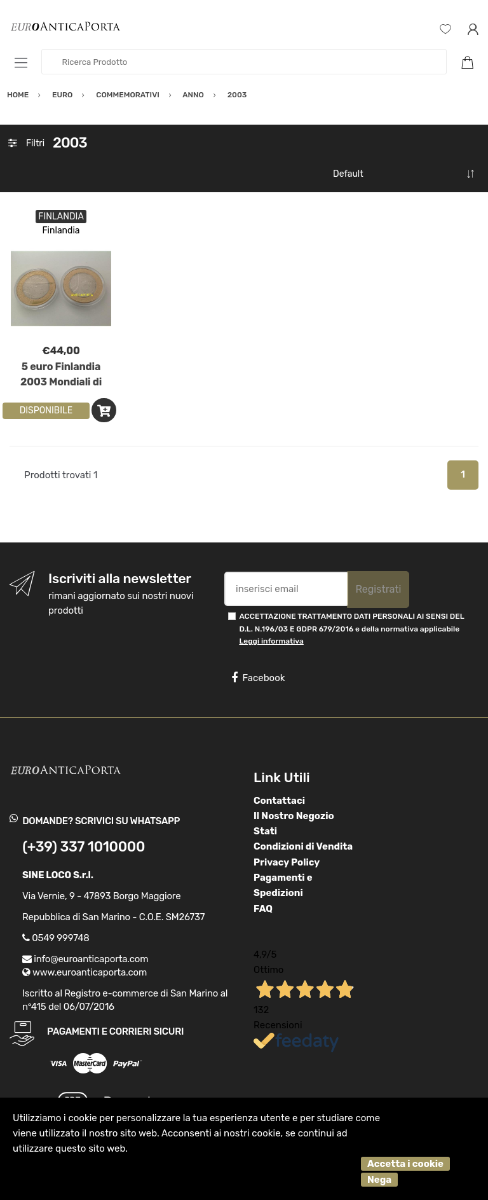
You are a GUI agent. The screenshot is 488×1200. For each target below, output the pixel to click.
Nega (379, 1179)
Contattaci (279, 800)
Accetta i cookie (405, 1163)
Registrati (378, 589)
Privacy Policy (287, 862)
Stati (265, 831)
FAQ (263, 908)
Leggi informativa (271, 641)
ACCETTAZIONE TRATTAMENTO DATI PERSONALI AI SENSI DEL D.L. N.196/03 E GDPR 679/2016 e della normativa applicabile (351, 628)
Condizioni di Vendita (303, 846)
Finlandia (60, 230)
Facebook (258, 678)
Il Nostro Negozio (294, 816)
